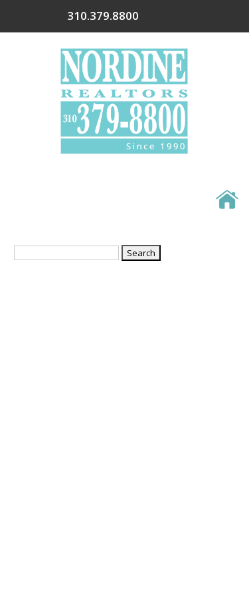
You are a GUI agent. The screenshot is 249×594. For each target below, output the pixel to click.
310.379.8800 (187, 16)
